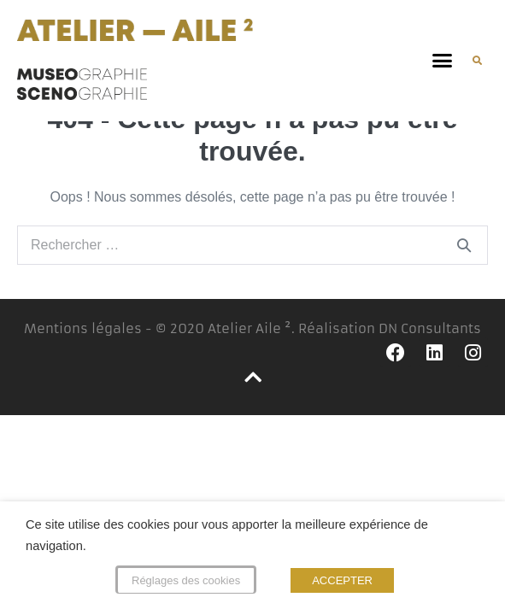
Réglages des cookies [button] (186, 580)
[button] (442, 60)
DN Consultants (430, 347)
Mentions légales (83, 347)
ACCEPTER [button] (342, 580)
